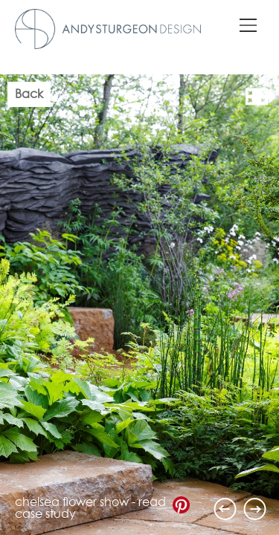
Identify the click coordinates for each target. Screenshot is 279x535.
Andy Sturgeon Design (108, 29)
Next (255, 509)
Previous (225, 509)
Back (29, 94)
